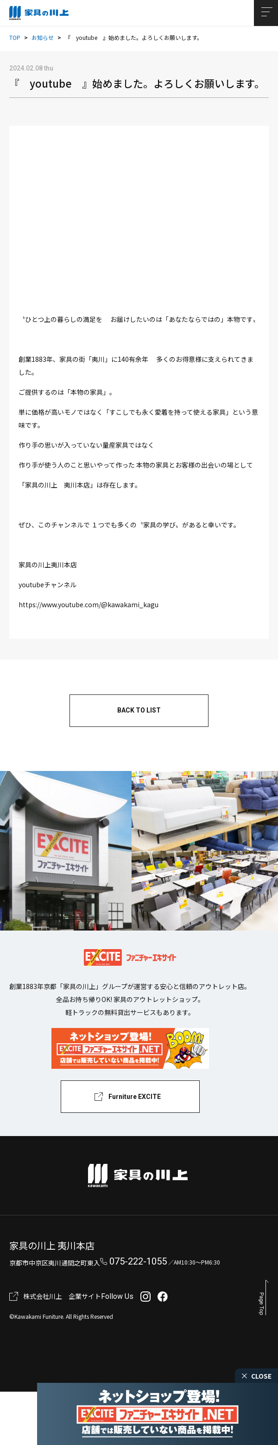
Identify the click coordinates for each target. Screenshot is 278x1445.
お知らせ (43, 37)
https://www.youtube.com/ (88, 604)
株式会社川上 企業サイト (62, 1296)
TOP (14, 37)
